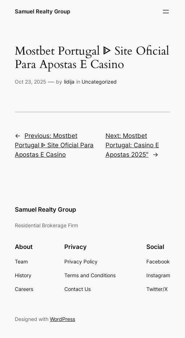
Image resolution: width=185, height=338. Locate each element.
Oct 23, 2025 (30, 82)
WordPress (62, 319)
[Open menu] (166, 11)
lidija (69, 82)
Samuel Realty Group (42, 11)
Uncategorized (99, 82)
